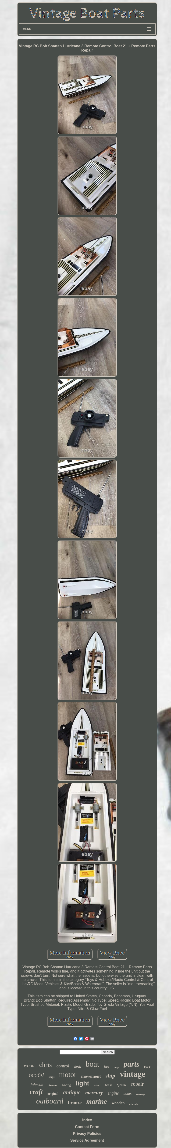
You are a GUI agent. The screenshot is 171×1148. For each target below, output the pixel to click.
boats (128, 1094)
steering (140, 1094)
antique (72, 1092)
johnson (37, 1084)
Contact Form (87, 1127)
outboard (49, 1101)
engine (113, 1093)
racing (66, 1085)
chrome (52, 1085)
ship (110, 1076)
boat (92, 1064)
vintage (132, 1074)
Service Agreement (87, 1140)
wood (29, 1065)
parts (131, 1064)
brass (108, 1085)
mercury (94, 1093)
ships (51, 1077)
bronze (75, 1102)
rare (147, 1066)
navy (116, 1067)
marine (96, 1101)
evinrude (133, 1104)
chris (45, 1064)
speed (121, 1084)
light (82, 1083)
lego (106, 1066)
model (36, 1075)
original (52, 1094)
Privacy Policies (87, 1134)
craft (36, 1092)
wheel (97, 1085)
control (63, 1065)
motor (67, 1074)
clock (77, 1066)
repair (137, 1084)
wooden (118, 1103)
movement (91, 1076)
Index (87, 1120)
